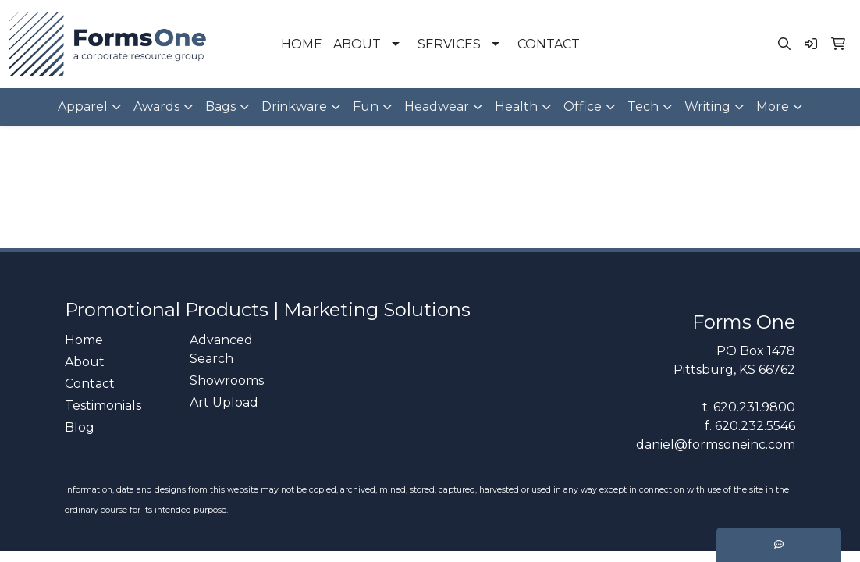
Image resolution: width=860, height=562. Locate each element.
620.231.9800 (754, 407)
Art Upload (224, 402)
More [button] (772, 106)
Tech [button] (643, 106)
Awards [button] (156, 106)
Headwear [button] (436, 106)
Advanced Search (221, 349)
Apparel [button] (83, 106)
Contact (90, 383)
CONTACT (548, 44)
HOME (301, 44)
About (85, 361)
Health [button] (516, 106)
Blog (79, 427)
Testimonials (103, 405)
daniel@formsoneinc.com (715, 444)
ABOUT (357, 44)
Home (84, 340)
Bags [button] (220, 106)
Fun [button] (365, 106)
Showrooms (227, 380)
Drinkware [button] (294, 106)
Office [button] (582, 106)
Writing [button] (707, 106)
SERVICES (449, 44)
